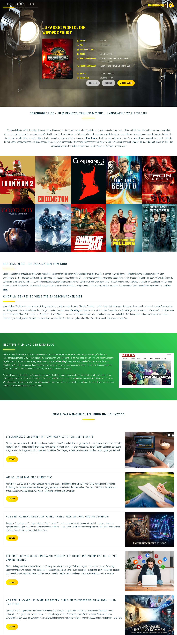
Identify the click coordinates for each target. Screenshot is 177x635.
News (32, 4)
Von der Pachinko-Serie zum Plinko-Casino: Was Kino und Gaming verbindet (58, 516)
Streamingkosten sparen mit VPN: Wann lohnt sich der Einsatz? (50, 436)
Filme (20, 4)
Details (108, 83)
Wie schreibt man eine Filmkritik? (29, 477)
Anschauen (126, 83)
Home (8, 4)
